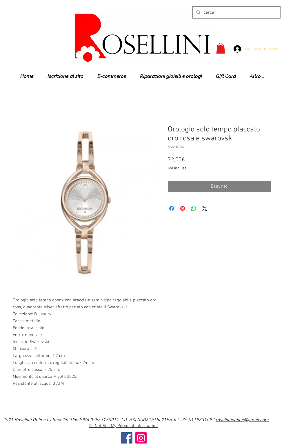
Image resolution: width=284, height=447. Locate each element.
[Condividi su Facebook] (171, 208)
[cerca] (236, 12)
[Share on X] (204, 208)
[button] (220, 48)
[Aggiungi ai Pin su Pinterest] (182, 208)
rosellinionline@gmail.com (242, 420)
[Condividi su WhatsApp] (193, 208)
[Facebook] (126, 438)
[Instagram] (141, 438)
